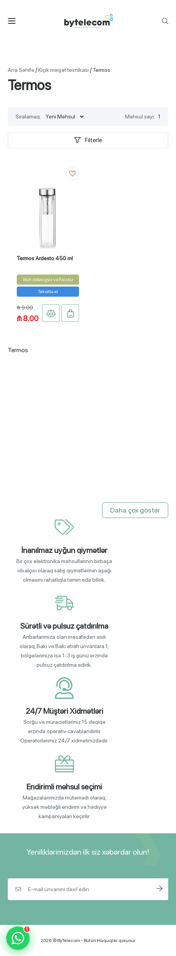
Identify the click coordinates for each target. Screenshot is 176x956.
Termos (101, 70)
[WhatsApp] (18, 938)
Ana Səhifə (21, 70)
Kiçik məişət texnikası (63, 70)
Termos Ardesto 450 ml (45, 258)
